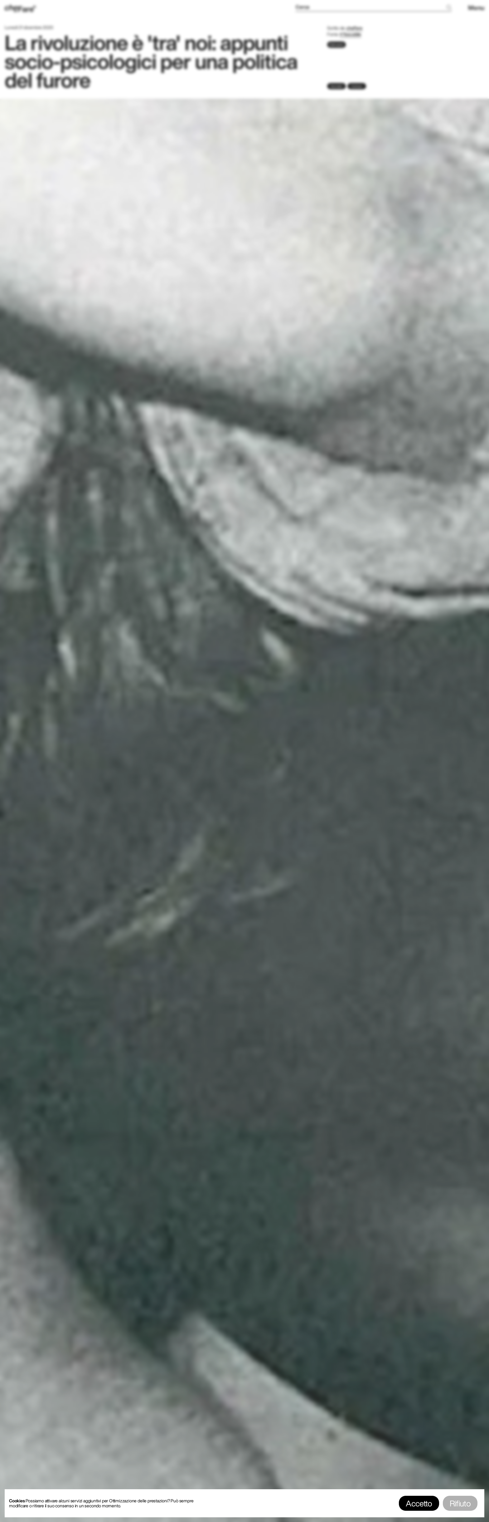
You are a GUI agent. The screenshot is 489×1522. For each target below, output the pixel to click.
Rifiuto (460, 1503)
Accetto (419, 1503)
